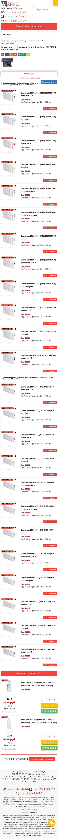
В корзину (49, 705)
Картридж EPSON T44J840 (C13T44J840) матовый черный (37, 555)
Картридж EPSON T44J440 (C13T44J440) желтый (37, 459)
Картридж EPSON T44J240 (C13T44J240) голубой (37, 412)
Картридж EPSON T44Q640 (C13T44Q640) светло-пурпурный (38, 213)
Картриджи (29, 74)
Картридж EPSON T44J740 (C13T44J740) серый (37, 531)
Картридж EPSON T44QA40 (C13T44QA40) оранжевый (38, 309)
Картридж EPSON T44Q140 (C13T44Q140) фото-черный (38, 94)
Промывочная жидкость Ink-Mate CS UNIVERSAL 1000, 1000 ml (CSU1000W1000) (39, 721)
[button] (29, 84)
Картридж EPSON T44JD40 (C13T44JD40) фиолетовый (38, 650)
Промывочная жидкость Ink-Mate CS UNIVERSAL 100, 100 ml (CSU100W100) (37, 684)
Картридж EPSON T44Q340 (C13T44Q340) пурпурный (38, 142)
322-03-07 (13, 20)
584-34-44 (13, 11)
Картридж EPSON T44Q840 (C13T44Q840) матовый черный (38, 261)
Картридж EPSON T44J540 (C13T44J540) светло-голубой (37, 483)
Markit (3, 41)
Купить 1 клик (49, 711)
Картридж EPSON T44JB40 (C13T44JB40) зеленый (38, 626)
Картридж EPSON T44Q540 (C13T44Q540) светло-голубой (38, 189)
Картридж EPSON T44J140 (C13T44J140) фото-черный (37, 388)
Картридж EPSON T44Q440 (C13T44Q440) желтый (38, 165)
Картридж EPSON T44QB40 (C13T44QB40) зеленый (38, 332)
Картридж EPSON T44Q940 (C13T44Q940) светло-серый (38, 285)
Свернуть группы (49, 82)
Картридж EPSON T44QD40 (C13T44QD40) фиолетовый (38, 356)
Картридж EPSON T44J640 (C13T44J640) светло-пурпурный (37, 507)
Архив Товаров (12, 41)
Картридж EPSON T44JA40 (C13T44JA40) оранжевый (38, 602)
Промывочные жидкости (29, 78)
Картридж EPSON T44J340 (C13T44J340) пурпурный (37, 436)
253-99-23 (13, 16)
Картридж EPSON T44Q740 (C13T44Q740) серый (38, 237)
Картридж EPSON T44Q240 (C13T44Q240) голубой (38, 118)
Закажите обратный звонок (42, 759)
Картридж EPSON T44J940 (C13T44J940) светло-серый (37, 579)
